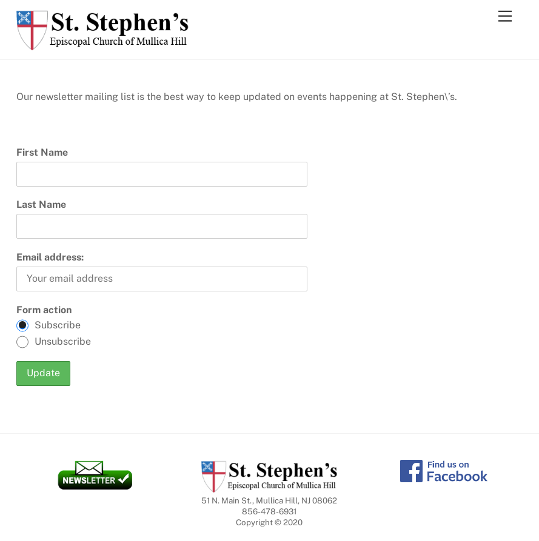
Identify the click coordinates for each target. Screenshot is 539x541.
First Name (42, 152)
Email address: (50, 257)
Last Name (41, 204)
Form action (44, 310)
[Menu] (505, 16)
